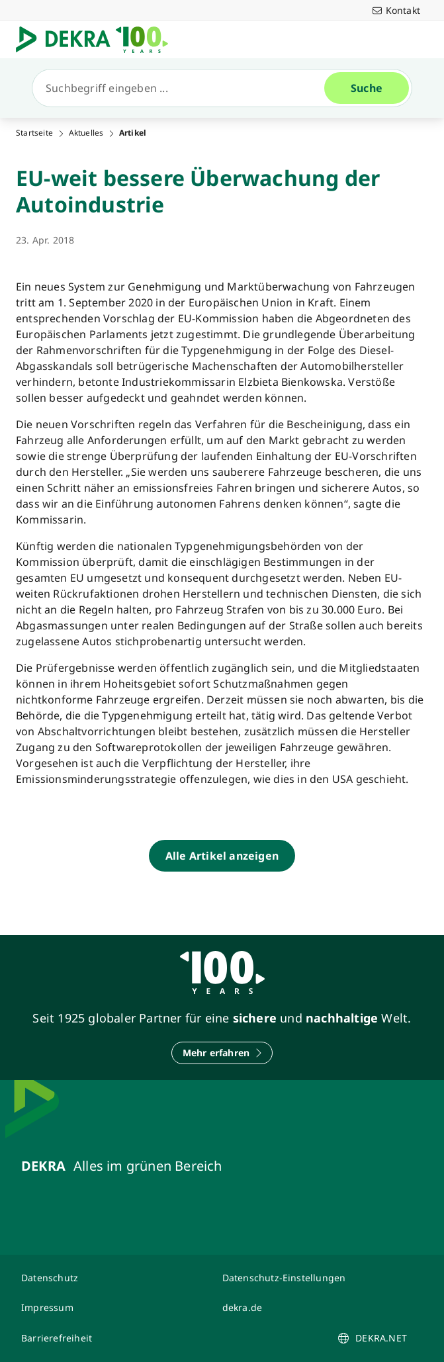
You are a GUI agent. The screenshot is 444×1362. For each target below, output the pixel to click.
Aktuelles (86, 133)
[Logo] (97, 39)
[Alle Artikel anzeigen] (222, 856)
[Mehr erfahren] (222, 1053)
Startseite (34, 133)
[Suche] (183, 88)
